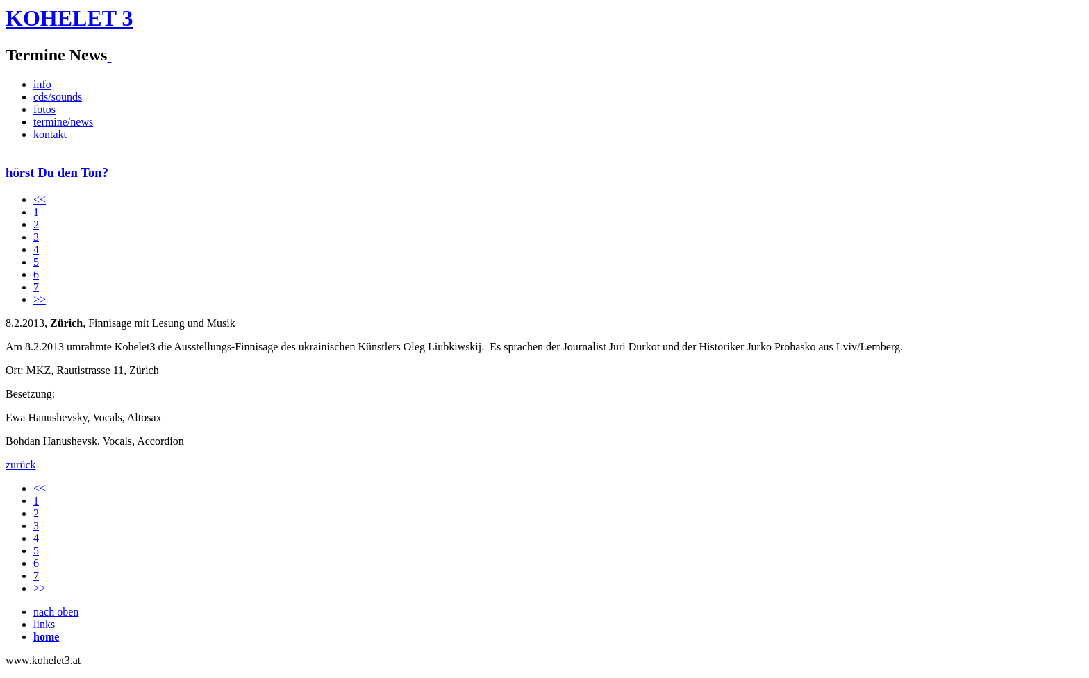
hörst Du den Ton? (57, 172)
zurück (21, 465)
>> (39, 299)
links (44, 624)
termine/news (63, 122)
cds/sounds (57, 97)
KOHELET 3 (69, 18)
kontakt (50, 134)
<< (39, 199)
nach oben (55, 612)
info (42, 84)
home (46, 637)
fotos (44, 109)
